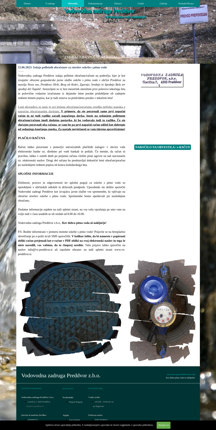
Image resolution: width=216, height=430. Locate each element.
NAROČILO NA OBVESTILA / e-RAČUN (162, 147)
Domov (27, 3)
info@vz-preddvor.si (35, 406)
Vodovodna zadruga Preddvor (99, 10)
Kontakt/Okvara (185, 3)
